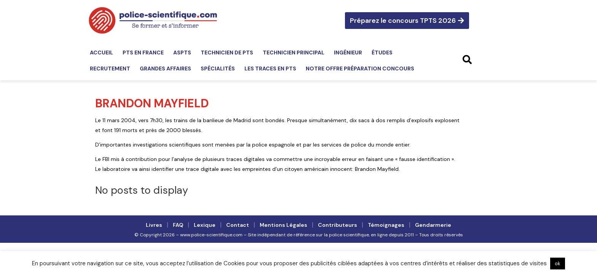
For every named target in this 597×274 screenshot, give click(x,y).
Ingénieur (348, 52)
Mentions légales (283, 224)
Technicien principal (293, 52)
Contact (237, 224)
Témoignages (386, 224)
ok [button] (557, 263)
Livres (154, 224)
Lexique (204, 224)
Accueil (101, 52)
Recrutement (110, 68)
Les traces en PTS (270, 68)
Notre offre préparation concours (360, 68)
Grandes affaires (165, 68)
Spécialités (218, 68)
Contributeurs (337, 224)
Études (382, 52)
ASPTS (182, 52)
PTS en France (143, 52)
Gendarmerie (433, 224)
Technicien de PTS (227, 52)
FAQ (178, 224)
